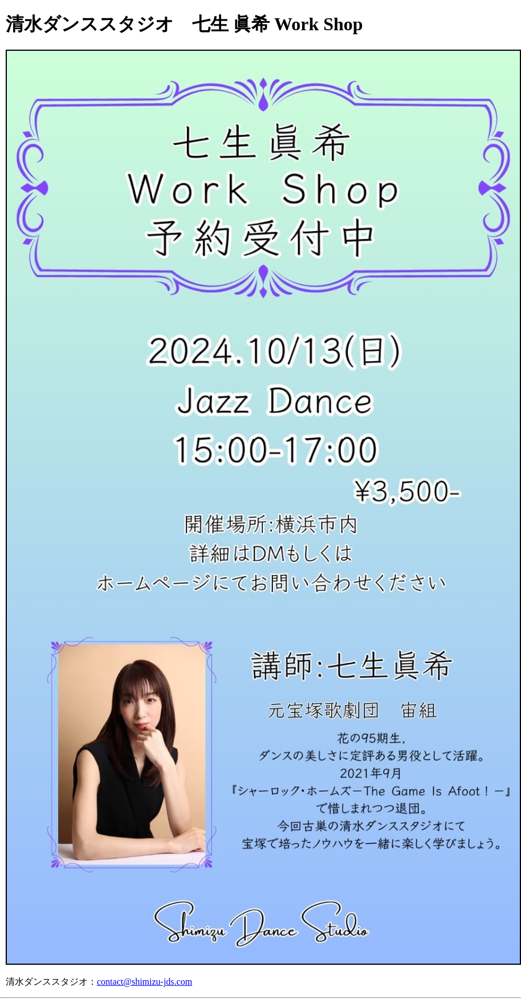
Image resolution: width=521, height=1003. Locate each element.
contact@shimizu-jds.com (144, 981)
